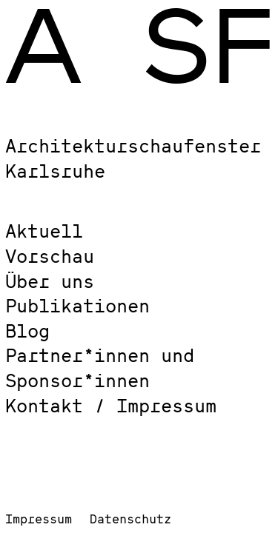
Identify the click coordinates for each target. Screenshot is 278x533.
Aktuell (44, 230)
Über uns (49, 281)
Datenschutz (130, 519)
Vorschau (49, 255)
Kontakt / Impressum (110, 405)
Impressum (38, 519)
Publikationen (77, 305)
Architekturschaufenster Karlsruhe (133, 158)
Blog (27, 330)
